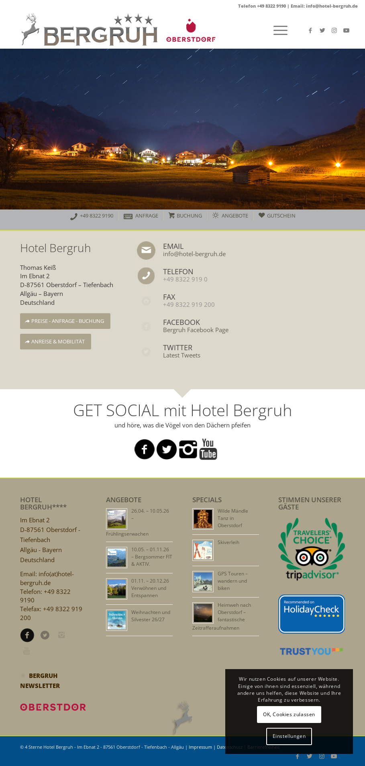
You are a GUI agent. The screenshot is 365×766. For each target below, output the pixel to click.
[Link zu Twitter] (322, 30)
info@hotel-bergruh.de (194, 254)
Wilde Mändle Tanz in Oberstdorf (233, 518)
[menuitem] (91, 216)
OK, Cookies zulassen (289, 714)
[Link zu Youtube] (347, 30)
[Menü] (276, 30)
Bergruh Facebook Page (195, 330)
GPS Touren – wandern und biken (233, 580)
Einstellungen (289, 736)
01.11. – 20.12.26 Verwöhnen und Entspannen (150, 588)
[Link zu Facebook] (310, 30)
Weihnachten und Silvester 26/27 (150, 616)
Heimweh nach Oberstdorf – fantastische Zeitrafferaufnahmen (221, 616)
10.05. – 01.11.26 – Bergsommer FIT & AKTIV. (151, 556)
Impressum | (203, 747)
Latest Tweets (181, 355)
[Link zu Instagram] (334, 30)
